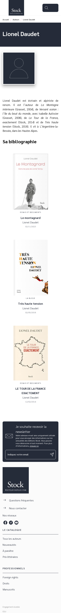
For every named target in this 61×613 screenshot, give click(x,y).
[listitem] (5, 522)
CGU (4, 611)
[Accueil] (16, 8)
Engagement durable (11, 606)
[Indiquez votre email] (26, 454)
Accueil (6, 19)
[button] (30, 539)
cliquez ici (34, 446)
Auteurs (16, 19)
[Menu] (50, 8)
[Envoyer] (52, 454)
